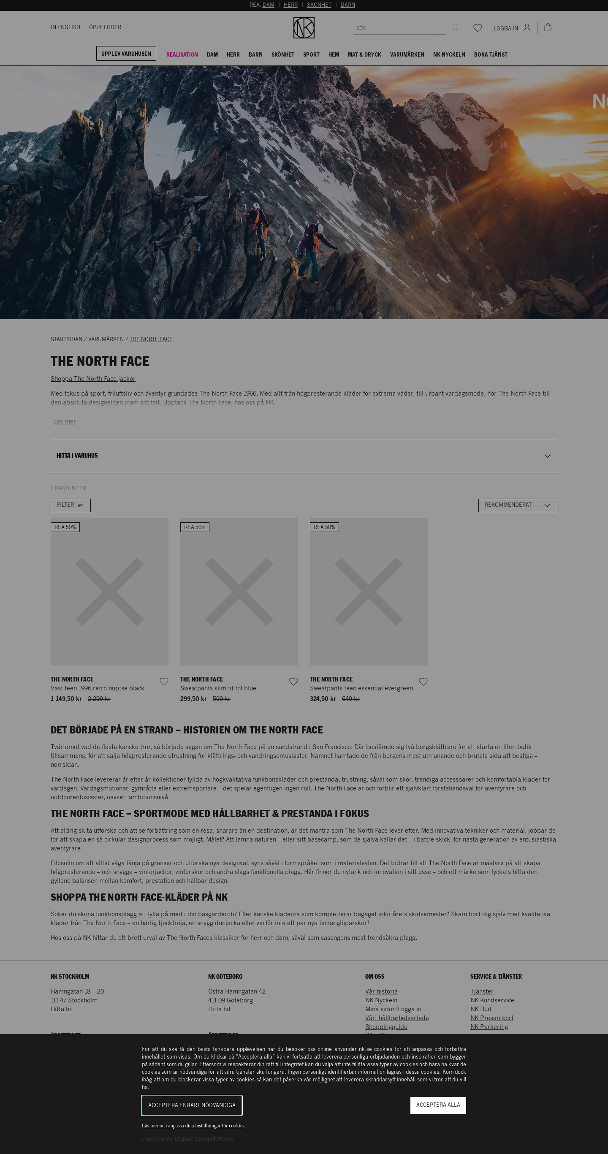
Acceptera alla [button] (438, 1105)
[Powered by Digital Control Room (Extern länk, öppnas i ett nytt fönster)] (188, 1138)
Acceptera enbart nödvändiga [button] (192, 1105)
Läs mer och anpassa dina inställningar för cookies (193, 1126)
